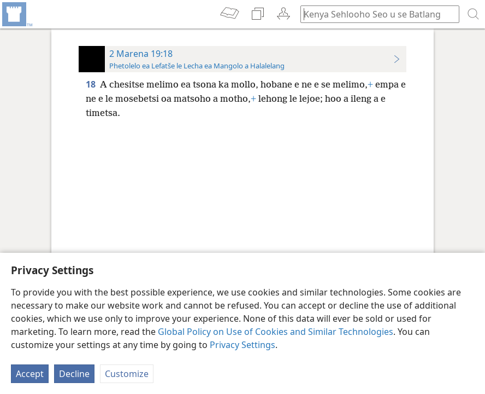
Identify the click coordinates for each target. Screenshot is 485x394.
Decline (74, 374)
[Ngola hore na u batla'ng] (375, 14)
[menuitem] (16, 14)
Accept (30, 374)
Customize (127, 374)
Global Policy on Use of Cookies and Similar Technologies (275, 332)
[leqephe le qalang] (16, 14)
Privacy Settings (242, 345)
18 (92, 84)
